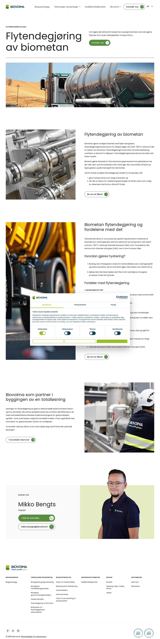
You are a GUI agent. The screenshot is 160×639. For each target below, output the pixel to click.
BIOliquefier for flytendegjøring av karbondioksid (38, 609)
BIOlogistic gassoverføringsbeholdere (41, 594)
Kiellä (48, 341)
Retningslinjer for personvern (33, 636)
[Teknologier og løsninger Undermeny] (80, 7)
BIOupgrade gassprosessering (42, 582)
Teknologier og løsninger (66, 6)
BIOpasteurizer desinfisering (66, 586)
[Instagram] (18, 631)
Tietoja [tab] (113, 304)
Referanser (135, 586)
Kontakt (109, 582)
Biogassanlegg (42, 6)
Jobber (109, 593)
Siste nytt (135, 582)
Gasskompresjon (37, 599)
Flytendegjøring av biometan (42, 603)
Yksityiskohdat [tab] (80, 304)
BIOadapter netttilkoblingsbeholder (40, 587)
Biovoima (114, 6)
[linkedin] (13, 631)
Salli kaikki (112, 341)
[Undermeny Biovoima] (121, 7)
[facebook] (8, 631)
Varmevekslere (62, 590)
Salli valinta (80, 341)
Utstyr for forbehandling (65, 582)
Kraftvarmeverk (62, 594)
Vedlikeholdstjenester (95, 6)
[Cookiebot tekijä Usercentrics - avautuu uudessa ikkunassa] (118, 296)
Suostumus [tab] (46, 304)
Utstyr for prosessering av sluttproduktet (66, 599)
